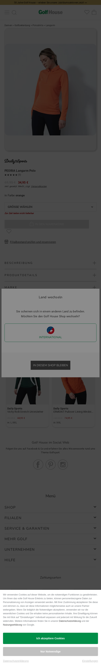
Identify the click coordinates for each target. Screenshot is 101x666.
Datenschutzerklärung (70, 621)
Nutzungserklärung (12, 624)
